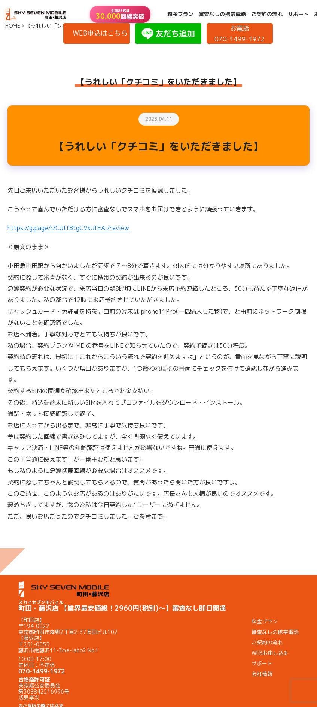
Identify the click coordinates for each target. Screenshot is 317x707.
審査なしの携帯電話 (222, 14)
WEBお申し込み (270, 652)
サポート (298, 14)
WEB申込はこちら (100, 33)
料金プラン (180, 14)
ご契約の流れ (267, 14)
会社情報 (262, 673)
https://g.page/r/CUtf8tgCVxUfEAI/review (68, 228)
